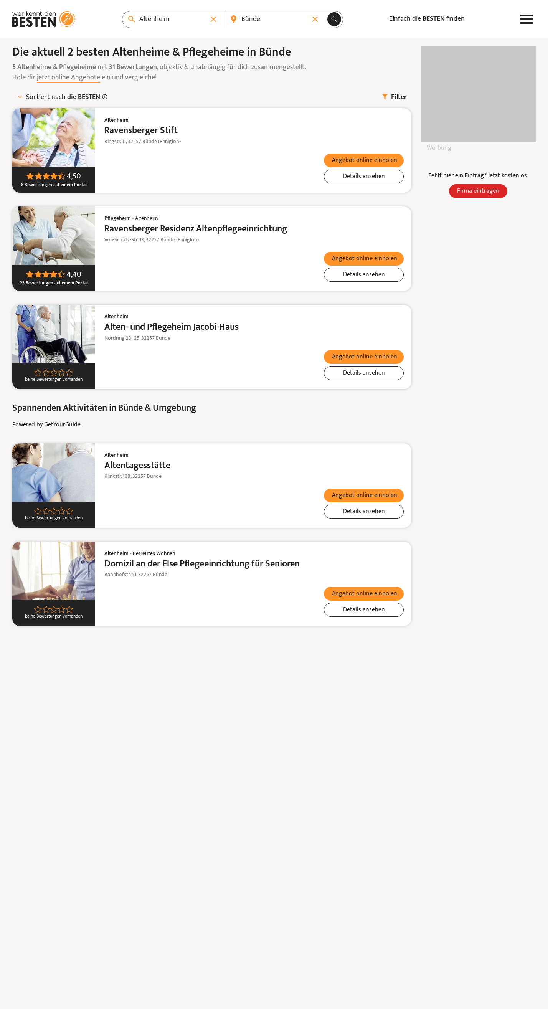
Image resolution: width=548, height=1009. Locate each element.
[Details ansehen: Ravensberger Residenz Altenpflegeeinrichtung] (364, 275)
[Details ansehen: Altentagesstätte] (364, 512)
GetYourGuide (62, 425)
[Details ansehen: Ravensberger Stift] (364, 176)
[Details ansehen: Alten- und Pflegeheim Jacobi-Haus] (364, 373)
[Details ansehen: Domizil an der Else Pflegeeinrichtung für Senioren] (364, 610)
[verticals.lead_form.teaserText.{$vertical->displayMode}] (364, 160)
